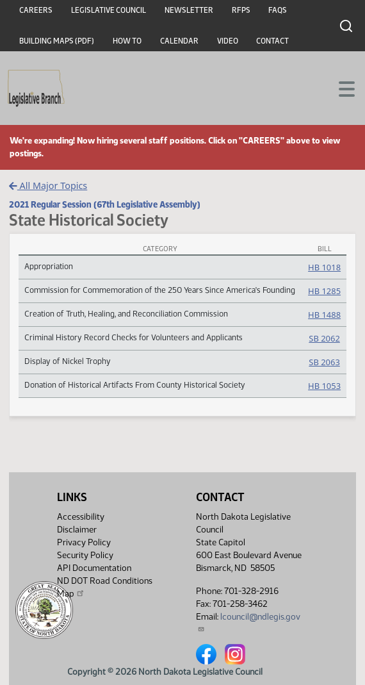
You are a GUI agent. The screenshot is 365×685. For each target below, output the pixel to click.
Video (227, 41)
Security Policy (85, 555)
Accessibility (80, 516)
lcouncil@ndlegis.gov (248, 621)
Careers (36, 10)
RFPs (241, 10)
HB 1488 (324, 314)
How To (127, 41)
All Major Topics (48, 185)
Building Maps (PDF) (56, 41)
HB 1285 (324, 291)
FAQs (277, 10)
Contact (272, 41)
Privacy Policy (84, 542)
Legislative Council (108, 10)
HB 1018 (324, 267)
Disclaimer (77, 529)
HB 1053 (324, 386)
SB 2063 (324, 362)
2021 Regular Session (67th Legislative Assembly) (104, 204)
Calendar (179, 41)
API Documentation (94, 568)
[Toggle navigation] (340, 88)
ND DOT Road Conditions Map (104, 587)
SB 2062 (324, 338)
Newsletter (189, 10)
